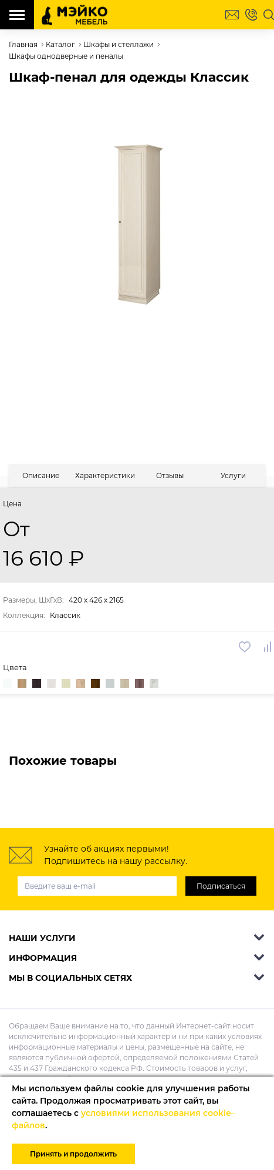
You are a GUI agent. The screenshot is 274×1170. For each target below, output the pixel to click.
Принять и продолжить (73, 1153)
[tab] (40, 475)
